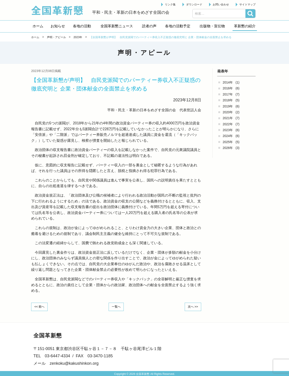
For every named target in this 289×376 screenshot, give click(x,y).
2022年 (228, 124)
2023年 (228, 130)
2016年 (228, 88)
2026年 (228, 148)
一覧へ (116, 306)
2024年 (228, 136)
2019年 (228, 106)
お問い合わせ (221, 4)
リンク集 (170, 4)
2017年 (228, 94)
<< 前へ (40, 306)
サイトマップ (247, 4)
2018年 (228, 100)
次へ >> (191, 306)
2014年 (228, 82)
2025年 (228, 142)
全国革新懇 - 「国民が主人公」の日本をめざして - (59, 10)
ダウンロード (194, 4)
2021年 (228, 118)
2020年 (228, 112)
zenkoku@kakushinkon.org (74, 363)
